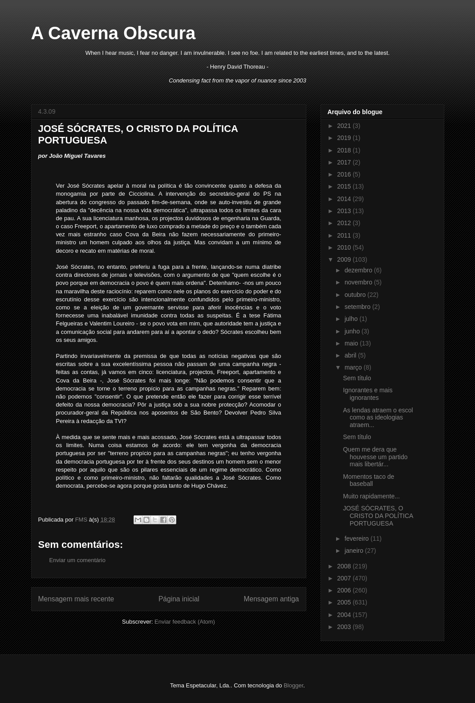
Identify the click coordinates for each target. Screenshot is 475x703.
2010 (345, 247)
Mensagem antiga (271, 599)
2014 (345, 198)
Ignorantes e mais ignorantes (367, 393)
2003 (345, 626)
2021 (345, 125)
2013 (345, 210)
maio (352, 343)
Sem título (357, 378)
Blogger (293, 685)
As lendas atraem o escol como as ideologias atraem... (378, 418)
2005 (345, 602)
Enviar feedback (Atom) (184, 621)
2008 (345, 566)
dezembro (359, 270)
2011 (345, 235)
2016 (345, 174)
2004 (345, 614)
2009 (345, 259)
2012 (345, 222)
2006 (345, 590)
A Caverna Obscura (113, 33)
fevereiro (357, 538)
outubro (356, 294)
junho (353, 331)
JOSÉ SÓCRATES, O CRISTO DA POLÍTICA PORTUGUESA (378, 516)
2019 (345, 137)
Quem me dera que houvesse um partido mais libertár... (375, 457)
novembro (359, 282)
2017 (345, 162)
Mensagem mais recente (76, 599)
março (354, 367)
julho (352, 318)
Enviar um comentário (77, 560)
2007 (345, 578)
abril (351, 355)
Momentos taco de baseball (368, 480)
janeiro (355, 550)
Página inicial (178, 599)
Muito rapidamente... (371, 496)
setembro (358, 306)
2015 (345, 186)
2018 (345, 150)
